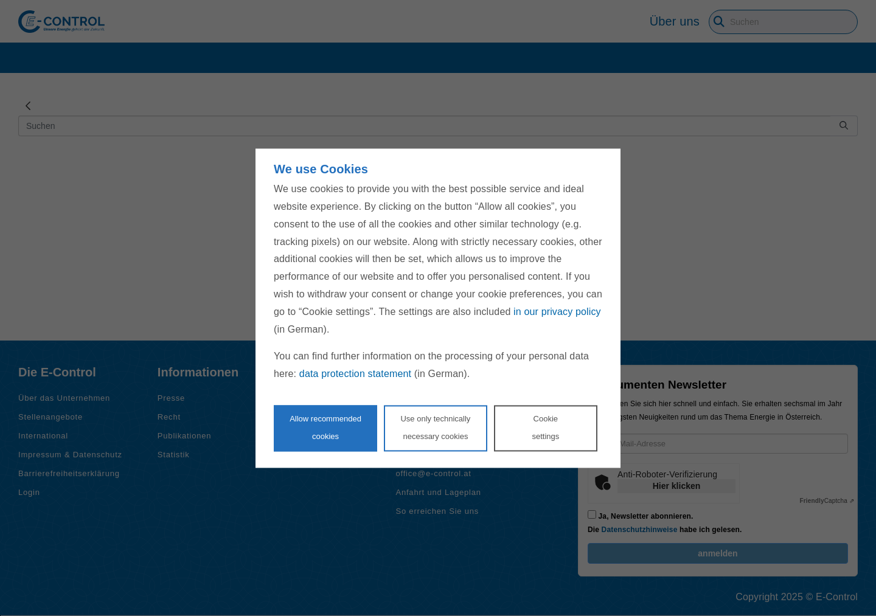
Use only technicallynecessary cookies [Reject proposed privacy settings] (435, 427)
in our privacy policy (557, 311)
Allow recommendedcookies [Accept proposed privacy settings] (325, 427)
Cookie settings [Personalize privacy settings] (545, 427)
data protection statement (355, 374)
